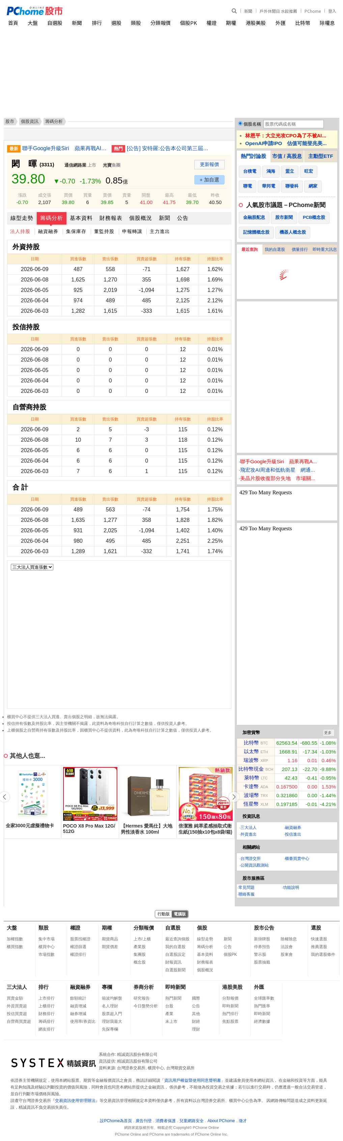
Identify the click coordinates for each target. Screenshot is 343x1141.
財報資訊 (173, 962)
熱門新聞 (173, 998)
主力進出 (160, 231)
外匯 (281, 22)
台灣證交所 (250, 858)
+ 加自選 (209, 179)
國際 (196, 998)
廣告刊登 (144, 1120)
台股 (169, 1006)
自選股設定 (175, 954)
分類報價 (160, 22)
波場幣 (251, 795)
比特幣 (302, 22)
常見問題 (246, 887)
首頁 (13, 22)
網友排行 (46, 1029)
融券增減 (78, 1013)
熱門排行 (230, 1013)
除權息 (327, 22)
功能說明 (291, 887)
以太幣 (251, 751)
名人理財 (110, 1006)
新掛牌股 (262, 939)
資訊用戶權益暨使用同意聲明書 (192, 1080)
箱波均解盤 (112, 998)
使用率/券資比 (82, 1021)
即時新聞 (175, 987)
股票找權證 (80, 939)
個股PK (188, 22)
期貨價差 (110, 946)
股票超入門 (112, 1013)
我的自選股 (275, 249)
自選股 (54, 22)
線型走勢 (21, 218)
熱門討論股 (253, 156)
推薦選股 (319, 946)
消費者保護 (165, 1120)
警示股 (260, 954)
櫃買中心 (46, 946)
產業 (169, 1013)
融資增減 (78, 1006)
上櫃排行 (46, 1006)
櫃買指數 (15, 946)
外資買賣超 (17, 1006)
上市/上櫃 (142, 939)
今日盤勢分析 (146, 1006)
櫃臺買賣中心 (297, 858)
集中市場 (46, 939)
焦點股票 (230, 1021)
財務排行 (46, 1013)
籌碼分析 (51, 218)
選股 (116, 22)
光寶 (107, 165)
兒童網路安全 (191, 1120)
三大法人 (248, 827)
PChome (313, 11)
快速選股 (319, 939)
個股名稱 (252, 124)
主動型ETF (320, 156)
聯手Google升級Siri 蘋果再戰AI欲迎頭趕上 (64, 148)
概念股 (140, 962)
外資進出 (248, 834)
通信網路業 (75, 165)
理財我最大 (112, 1021)
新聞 (248, 11)
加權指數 (15, 939)
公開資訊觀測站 (254, 865)
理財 (196, 1029)
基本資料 (81, 218)
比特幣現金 (251, 769)
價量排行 (300, 249)
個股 (202, 928)
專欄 (107, 987)
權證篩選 (78, 946)
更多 (328, 733)
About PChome (221, 1120)
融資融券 (48, 231)
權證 (211, 22)
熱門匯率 (262, 1006)
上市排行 (46, 998)
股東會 (287, 954)
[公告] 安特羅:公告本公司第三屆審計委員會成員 (169, 148)
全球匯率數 (264, 998)
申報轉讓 (132, 231)
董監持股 (104, 231)
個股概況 (140, 218)
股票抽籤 (262, 962)
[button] (234, 797)
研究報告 (142, 998)
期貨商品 (110, 939)
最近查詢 (249, 249)
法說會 (287, 946)
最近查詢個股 (177, 939)
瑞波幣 (251, 760)
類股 (136, 22)
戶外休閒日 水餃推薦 (278, 11)
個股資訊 (29, 121)
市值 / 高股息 (287, 156)
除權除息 (289, 939)
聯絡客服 (246, 894)
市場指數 (46, 954)
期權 (231, 22)
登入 (332, 11)
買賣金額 (15, 998)
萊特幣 (251, 777)
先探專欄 (110, 1029)
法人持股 (20, 231)
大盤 (33, 22)
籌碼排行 (46, 1021)
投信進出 (293, 834)
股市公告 (264, 928)
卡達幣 (251, 786)
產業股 (140, 946)
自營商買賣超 (19, 1021)
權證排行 (78, 954)
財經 (196, 1021)
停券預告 (262, 946)
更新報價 (209, 164)
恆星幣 (251, 804)
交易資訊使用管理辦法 (75, 1100)
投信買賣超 (17, 1013)
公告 (183, 218)
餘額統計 (78, 998)
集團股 (140, 954)
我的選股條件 (323, 954)
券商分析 (144, 987)
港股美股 (256, 22)
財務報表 (110, 218)
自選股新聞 (175, 970)
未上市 (171, 1021)
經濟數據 (262, 1021)
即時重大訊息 (325, 249)
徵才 (243, 1120)
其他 (196, 1013)
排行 (97, 22)
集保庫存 (76, 231)
